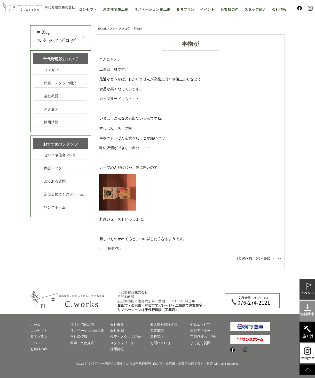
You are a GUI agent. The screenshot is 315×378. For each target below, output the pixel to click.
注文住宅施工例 (115, 9)
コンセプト (88, 9)
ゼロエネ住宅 (200, 324)
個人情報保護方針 (163, 324)
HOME (102, 28)
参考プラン (185, 9)
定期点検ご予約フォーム (64, 194)
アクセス (51, 109)
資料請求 (157, 337)
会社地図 (117, 331)
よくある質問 (55, 181)
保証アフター (55, 168)
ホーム (35, 324)
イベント (207, 9)
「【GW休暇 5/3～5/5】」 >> (256, 258)
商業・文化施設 (82, 343)
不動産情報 (78, 337)
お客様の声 (229, 9)
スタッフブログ (120, 28)
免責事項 (157, 331)
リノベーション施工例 (152, 9)
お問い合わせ (160, 343)
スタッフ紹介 (255, 9)
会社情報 (279, 9)
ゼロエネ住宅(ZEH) (59, 155)
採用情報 (51, 122)
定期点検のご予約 (203, 337)
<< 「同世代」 (111, 248)
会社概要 (51, 96)
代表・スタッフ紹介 (60, 83)
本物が (190, 44)
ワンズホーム (55, 207)
